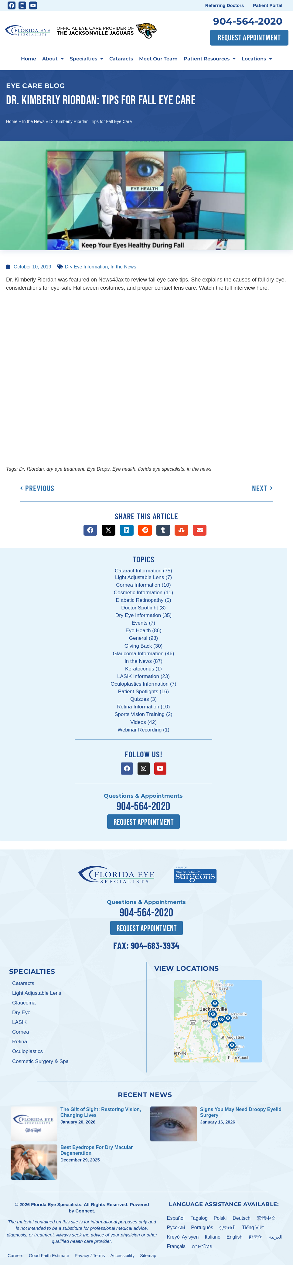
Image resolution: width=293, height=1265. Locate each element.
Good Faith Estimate (49, 1255)
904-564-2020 (247, 21)
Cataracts (121, 59)
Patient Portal (267, 5)
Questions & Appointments (143, 796)
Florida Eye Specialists (56, 1204)
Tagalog (199, 1217)
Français (176, 1246)
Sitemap (148, 1255)
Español (176, 1217)
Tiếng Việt (253, 1227)
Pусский (176, 1227)
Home (28, 59)
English (234, 1236)
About (53, 58)
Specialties (86, 58)
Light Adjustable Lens (36, 993)
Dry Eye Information (86, 266)
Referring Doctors (224, 5)
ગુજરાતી (227, 1227)
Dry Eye (21, 1012)
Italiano (212, 1236)
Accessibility (123, 1255)
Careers (15, 1255)
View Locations (186, 968)
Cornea (20, 1032)
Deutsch (241, 1217)
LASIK (19, 1022)
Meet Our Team (158, 59)
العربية (275, 1236)
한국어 (255, 1236)
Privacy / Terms (90, 1255)
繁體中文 (266, 1217)
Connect (84, 1210)
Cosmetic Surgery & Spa (40, 1061)
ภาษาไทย (202, 1246)
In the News (33, 121)
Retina (19, 1041)
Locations (257, 58)
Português (202, 1227)
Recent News (145, 1094)
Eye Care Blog (35, 86)
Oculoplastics (27, 1051)
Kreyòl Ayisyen (183, 1236)
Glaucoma (24, 1002)
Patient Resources (210, 58)
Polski (220, 1217)
